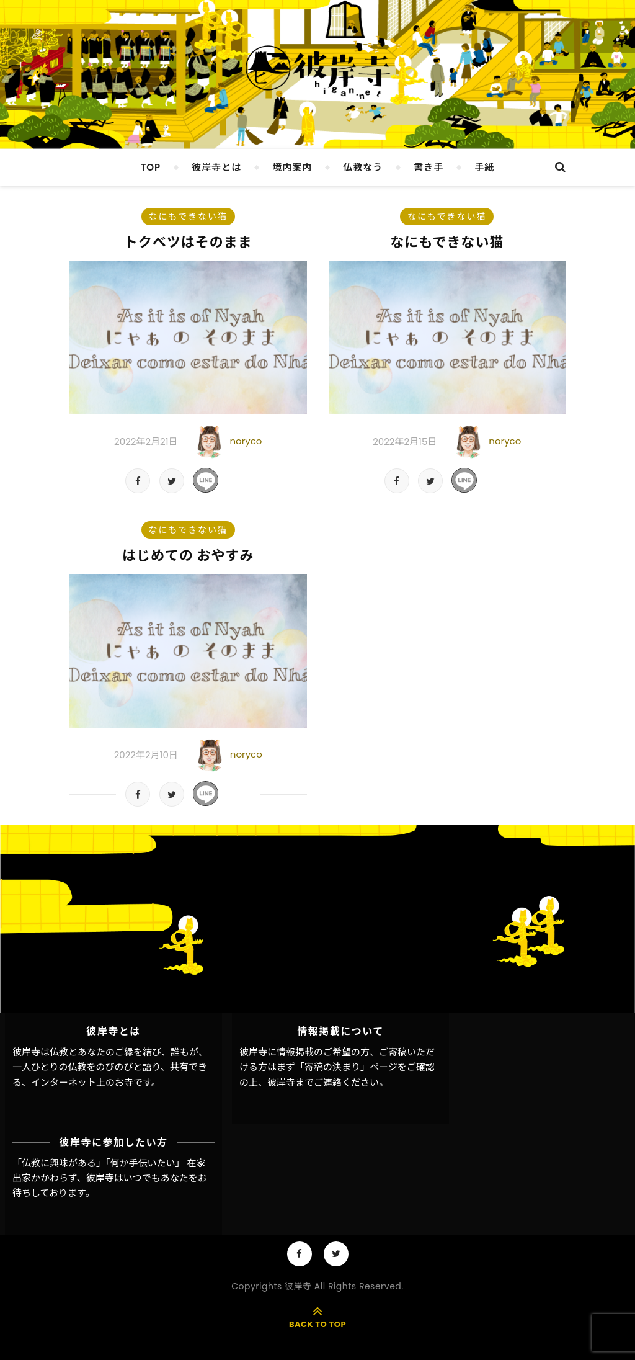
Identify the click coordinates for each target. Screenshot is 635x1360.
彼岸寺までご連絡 (304, 1082)
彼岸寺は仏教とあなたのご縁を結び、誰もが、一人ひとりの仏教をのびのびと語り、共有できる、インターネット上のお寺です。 (110, 1067)
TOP (151, 167)
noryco (245, 440)
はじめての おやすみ (188, 555)
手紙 (484, 167)
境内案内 (292, 167)
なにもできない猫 (188, 216)
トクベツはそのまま (188, 242)
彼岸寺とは (216, 167)
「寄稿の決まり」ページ (346, 1066)
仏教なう (363, 167)
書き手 (428, 167)
